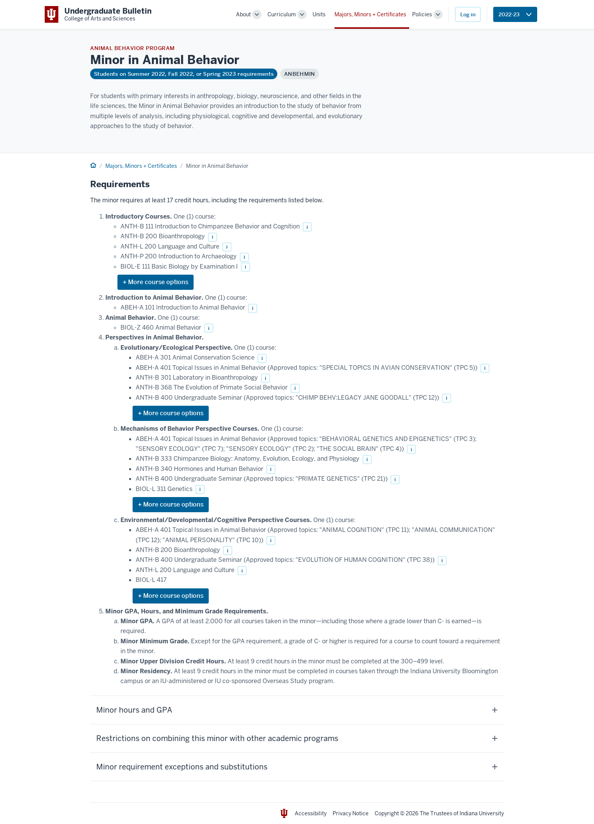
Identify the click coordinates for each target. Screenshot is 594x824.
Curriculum (281, 14)
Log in (467, 14)
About (243, 14)
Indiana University (482, 813)
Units (319, 14)
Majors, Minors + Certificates (370, 14)
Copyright (387, 813)
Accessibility (311, 813)
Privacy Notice (351, 813)
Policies (422, 14)
